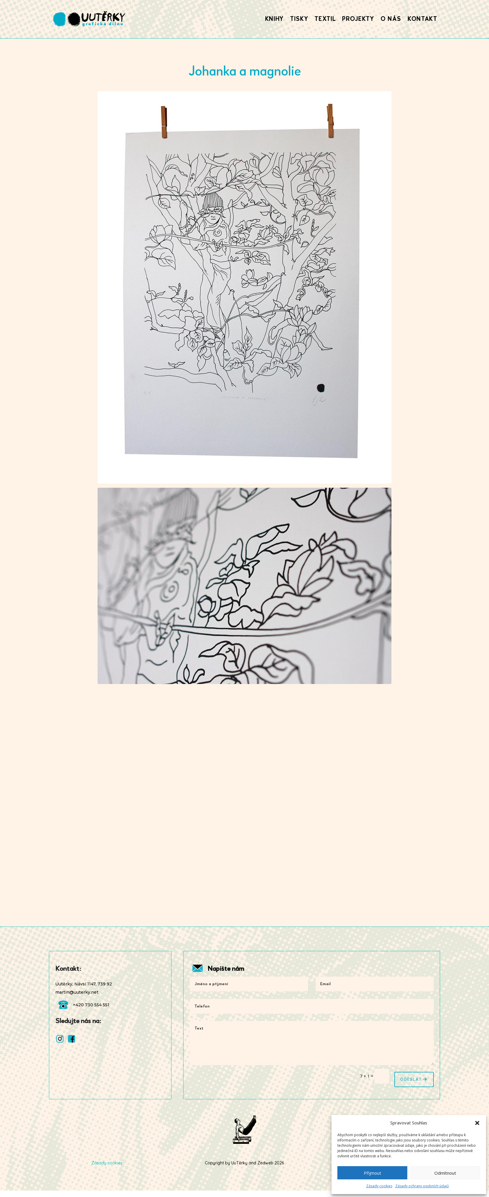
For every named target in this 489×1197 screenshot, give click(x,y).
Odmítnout (445, 1173)
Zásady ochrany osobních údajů (422, 1185)
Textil (325, 19)
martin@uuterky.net (76, 992)
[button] (477, 1123)
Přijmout (372, 1173)
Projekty (358, 19)
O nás (391, 19)
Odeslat (411, 1079)
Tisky (299, 19)
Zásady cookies (379, 1185)
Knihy (274, 19)
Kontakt (422, 19)
